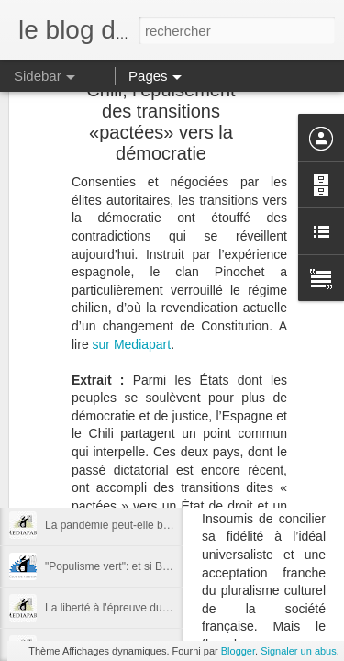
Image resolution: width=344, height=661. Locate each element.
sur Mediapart (132, 231)
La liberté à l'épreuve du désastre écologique (156, 607)
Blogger (238, 650)
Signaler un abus (299, 650)
